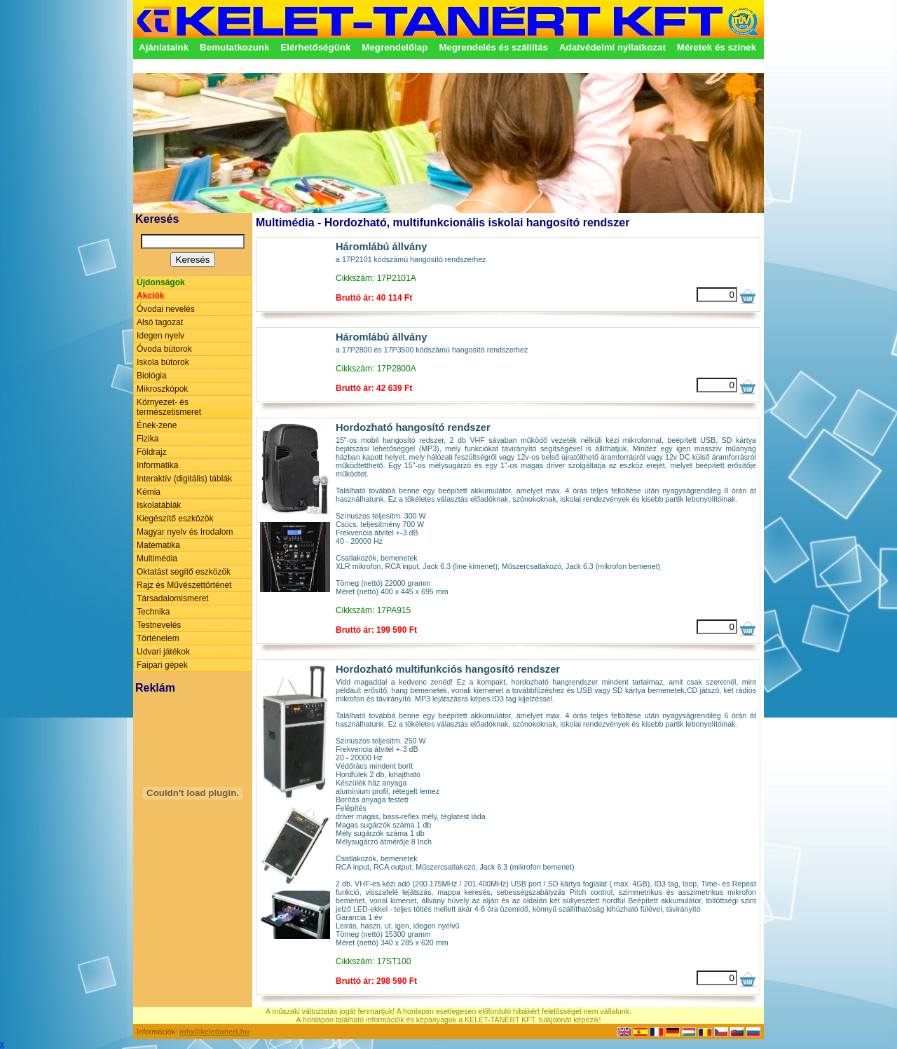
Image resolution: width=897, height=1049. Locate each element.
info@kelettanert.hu (214, 1031)
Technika (153, 612)
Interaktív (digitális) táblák (184, 479)
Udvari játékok (163, 652)
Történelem (158, 638)
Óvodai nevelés (166, 309)
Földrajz (152, 452)
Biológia (152, 375)
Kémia (148, 492)
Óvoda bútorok (164, 349)
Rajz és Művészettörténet (184, 585)
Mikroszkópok (162, 389)
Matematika (158, 545)
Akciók (150, 296)
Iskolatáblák (159, 505)
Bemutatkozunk (234, 47)
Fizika (147, 439)
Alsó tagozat (160, 322)
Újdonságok (161, 282)
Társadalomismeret (173, 598)
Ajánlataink (164, 47)
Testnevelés (159, 625)
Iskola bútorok (163, 362)
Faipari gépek (162, 665)
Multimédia (157, 558)
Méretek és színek (716, 47)
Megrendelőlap (394, 47)
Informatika (157, 465)
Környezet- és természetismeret (169, 407)
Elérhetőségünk (315, 47)
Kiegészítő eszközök (175, 518)
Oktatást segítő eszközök (184, 572)
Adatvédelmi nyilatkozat (612, 47)
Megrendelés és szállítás (493, 47)
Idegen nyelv (160, 336)
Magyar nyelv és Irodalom (185, 532)
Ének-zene (157, 425)
